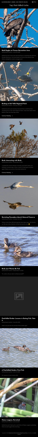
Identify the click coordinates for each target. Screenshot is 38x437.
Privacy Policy (24, 432)
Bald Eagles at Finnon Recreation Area (16, 50)
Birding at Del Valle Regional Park (14, 104)
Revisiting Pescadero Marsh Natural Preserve (18, 217)
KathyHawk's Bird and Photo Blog (15, 2)
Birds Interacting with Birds (12, 160)
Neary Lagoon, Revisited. (11, 420)
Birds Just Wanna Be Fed (11, 269)
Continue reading (7, 116)
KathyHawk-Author (7, 52)
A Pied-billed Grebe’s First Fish (13, 370)
